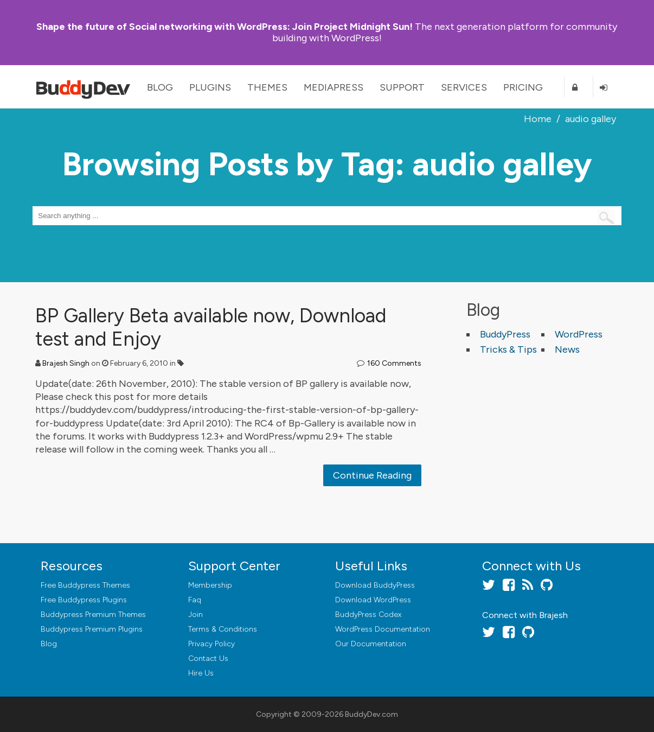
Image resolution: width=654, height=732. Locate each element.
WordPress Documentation (382, 629)
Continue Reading (372, 475)
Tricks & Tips (508, 349)
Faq (194, 599)
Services (464, 87)
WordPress (578, 334)
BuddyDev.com (371, 714)
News (567, 349)
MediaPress (333, 87)
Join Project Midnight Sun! (224, 27)
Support (402, 87)
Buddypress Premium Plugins (92, 629)
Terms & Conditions (222, 629)
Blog (160, 87)
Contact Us (208, 658)
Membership (210, 585)
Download (375, 585)
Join (195, 614)
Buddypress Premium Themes (93, 614)
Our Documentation (370, 643)
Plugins (210, 87)
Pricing (523, 87)
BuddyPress (505, 334)
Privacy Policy (211, 643)
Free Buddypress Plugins (84, 599)
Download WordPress (373, 599)
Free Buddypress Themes (85, 585)
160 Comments (394, 363)
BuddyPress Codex (368, 614)
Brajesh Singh (65, 363)
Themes (267, 87)
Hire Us (201, 673)
